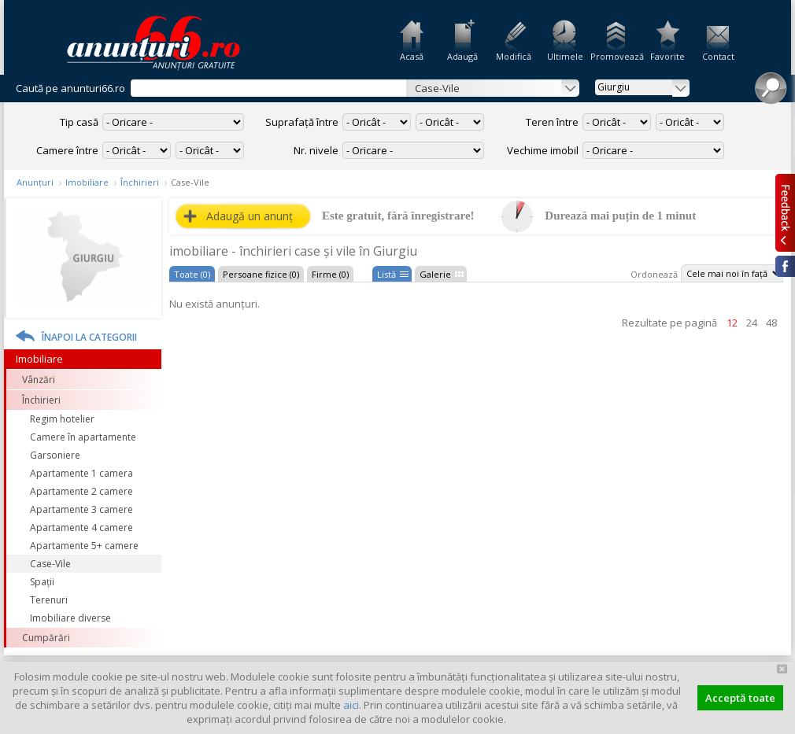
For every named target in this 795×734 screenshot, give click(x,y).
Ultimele (565, 56)
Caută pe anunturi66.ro (70, 88)
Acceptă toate (740, 698)
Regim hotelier (62, 419)
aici (351, 705)
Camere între (67, 150)
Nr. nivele (316, 150)
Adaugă (462, 56)
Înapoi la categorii (89, 337)
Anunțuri (35, 182)
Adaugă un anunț (249, 215)
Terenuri (49, 600)
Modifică (513, 56)
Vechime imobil (543, 150)
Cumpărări (46, 637)
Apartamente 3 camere (81, 509)
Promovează (616, 56)
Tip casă (79, 122)
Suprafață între (301, 122)
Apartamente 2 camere (81, 491)
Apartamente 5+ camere (84, 545)
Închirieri (139, 182)
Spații (42, 581)
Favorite (667, 56)
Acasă (411, 56)
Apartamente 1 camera (81, 473)
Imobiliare (87, 182)
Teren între (552, 122)
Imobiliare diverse (70, 618)
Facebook (785, 266)
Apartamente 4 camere (81, 527)
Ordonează (654, 274)
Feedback (785, 212)
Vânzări (38, 379)
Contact (718, 56)
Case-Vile (50, 563)
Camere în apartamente (83, 437)
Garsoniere (55, 455)
